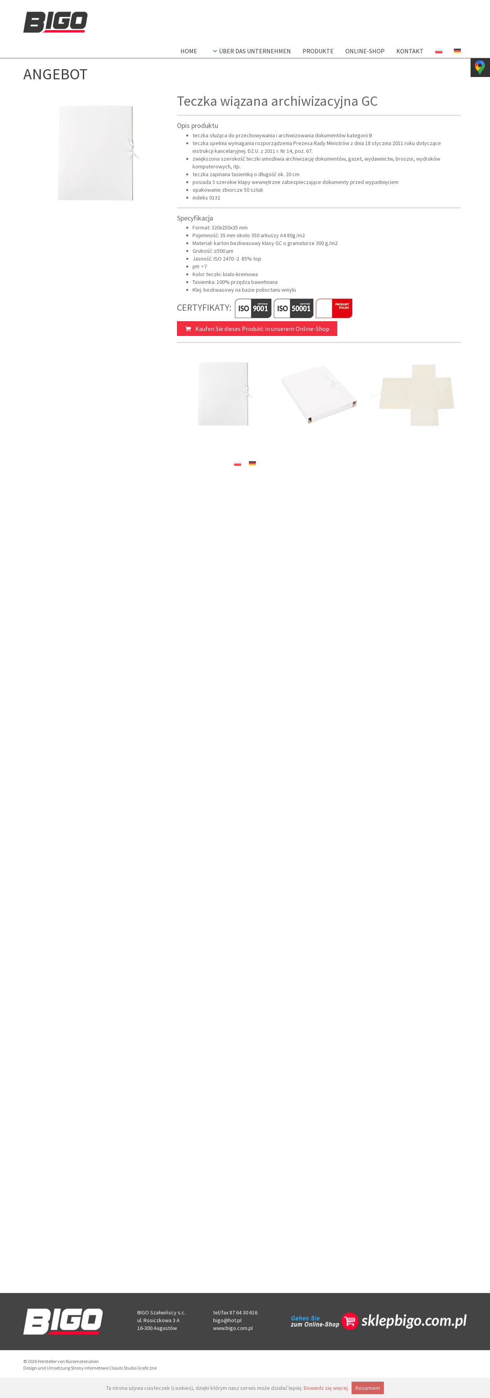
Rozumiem (367, 1387)
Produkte (318, 51)
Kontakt (410, 51)
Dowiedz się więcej (326, 1387)
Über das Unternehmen (251, 51)
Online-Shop (365, 51)
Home (188, 51)
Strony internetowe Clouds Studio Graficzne (114, 1368)
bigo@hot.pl (227, 1320)
